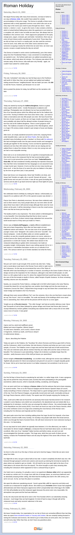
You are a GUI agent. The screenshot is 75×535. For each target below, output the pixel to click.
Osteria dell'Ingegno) (65, 140)
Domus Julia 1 (65, 15)
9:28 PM (15, 522)
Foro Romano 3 (66, 167)
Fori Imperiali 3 (66, 234)
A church (64, 163)
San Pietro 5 (65, 105)
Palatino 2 (64, 190)
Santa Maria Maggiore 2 (65, 54)
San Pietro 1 (65, 98)
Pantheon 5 (65, 37)
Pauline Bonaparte (67, 81)
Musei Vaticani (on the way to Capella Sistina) (67, 117)
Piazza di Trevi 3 (66, 252)
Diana (63, 85)
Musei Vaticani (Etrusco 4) (66, 129)
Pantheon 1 (65, 31)
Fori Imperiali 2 (66, 233)
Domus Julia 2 (65, 16)
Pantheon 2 (65, 32)
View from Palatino (67, 187)
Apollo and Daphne (64, 77)
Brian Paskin (32, 137)
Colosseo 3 (65, 197)
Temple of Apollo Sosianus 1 (66, 150)
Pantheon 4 (65, 35)
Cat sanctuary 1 (66, 226)
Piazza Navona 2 (66, 223)
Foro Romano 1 (66, 48)
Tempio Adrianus (66, 90)
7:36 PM (15, 183)
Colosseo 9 (65, 206)
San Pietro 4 (65, 104)
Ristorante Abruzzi (67, 238)
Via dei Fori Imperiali (65, 231)
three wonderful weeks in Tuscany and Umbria (29, 515)
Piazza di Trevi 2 (66, 250)
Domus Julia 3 (65, 18)
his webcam (48, 139)
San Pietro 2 (65, 101)
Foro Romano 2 (66, 49)
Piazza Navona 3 (66, 224)
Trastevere (64, 41)
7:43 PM (15, 95)
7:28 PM (15, 315)
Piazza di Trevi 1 (66, 249)
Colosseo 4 (65, 198)
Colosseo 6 (65, 201)
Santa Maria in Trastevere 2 (66, 46)
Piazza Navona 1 (66, 221)
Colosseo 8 (65, 204)
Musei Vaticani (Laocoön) (66, 110)
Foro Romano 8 (66, 174)
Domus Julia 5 (65, 21)
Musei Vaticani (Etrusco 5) (66, 132)
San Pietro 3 (65, 103)
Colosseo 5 (65, 200)
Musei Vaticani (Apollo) (66, 107)
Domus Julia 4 (65, 19)
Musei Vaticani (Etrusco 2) (66, 123)
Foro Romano (65, 186)
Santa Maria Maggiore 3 (65, 57)
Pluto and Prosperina (65, 83)
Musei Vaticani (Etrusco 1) (66, 120)
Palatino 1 (64, 188)
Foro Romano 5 (66, 170)
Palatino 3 (64, 191)
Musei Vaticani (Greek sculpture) (66, 134)
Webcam (64, 213)
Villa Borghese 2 (66, 88)
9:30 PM (15, 503)
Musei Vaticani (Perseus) (66, 113)
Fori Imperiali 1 (66, 229)
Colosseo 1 (65, 194)
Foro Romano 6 (66, 171)
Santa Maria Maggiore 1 (65, 51)
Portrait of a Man (66, 80)
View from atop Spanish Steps (66, 215)
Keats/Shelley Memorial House (66, 218)
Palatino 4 (64, 193)
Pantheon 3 (65, 34)
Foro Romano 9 (66, 175)
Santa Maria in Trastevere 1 (66, 43)
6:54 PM (15, 367)
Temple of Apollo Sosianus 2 (66, 153)
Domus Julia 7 (65, 24)
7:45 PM (15, 68)
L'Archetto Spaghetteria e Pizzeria (66, 256)
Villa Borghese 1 (66, 87)
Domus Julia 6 (65, 22)
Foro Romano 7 (66, 172)
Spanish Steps (66, 220)
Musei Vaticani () (66, 137)
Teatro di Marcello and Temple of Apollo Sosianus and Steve (66, 158)
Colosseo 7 (65, 203)
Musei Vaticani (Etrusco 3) (66, 126)
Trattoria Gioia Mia (67, 91)
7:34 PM (15, 254)
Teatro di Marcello (66, 148)
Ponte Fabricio (66, 161)
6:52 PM (15, 442)
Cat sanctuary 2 (66, 227)
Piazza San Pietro (66, 100)
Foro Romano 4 (66, 168)
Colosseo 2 (65, 196)
